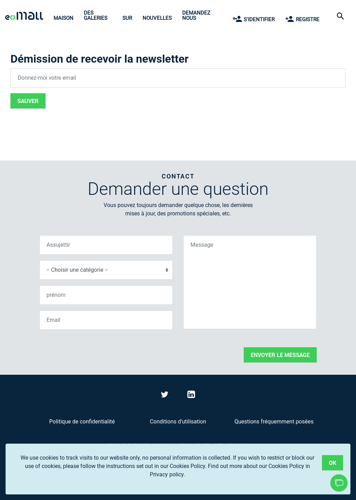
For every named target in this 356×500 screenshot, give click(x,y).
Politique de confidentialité (82, 421)
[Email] (106, 320)
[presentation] (92, 349)
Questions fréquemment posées (274, 421)
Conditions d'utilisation (178, 421)
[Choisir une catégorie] (106, 270)
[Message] (250, 282)
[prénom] (106, 295)
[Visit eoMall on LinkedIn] (191, 395)
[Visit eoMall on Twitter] (165, 395)
